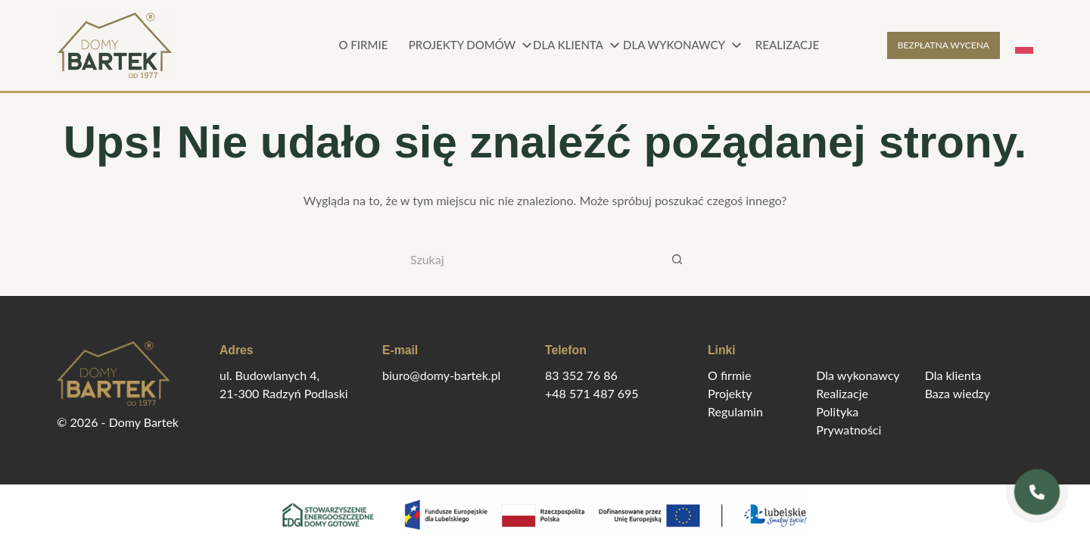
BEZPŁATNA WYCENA (943, 45)
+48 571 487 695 (592, 393)
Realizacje (787, 44)
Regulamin (735, 411)
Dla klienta (578, 45)
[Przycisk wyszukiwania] (677, 259)
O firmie (363, 44)
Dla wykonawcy (681, 45)
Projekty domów (469, 45)
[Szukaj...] (526, 259)
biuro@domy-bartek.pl (441, 375)
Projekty (730, 393)
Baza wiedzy (957, 393)
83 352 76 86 (581, 375)
